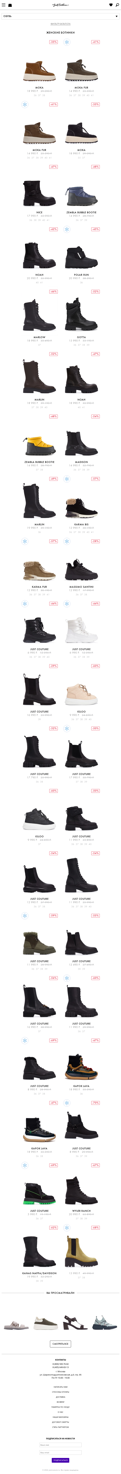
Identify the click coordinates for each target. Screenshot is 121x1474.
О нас (60, 1412)
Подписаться (60, 1460)
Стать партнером (60, 1427)
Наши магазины (60, 1417)
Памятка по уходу (60, 1407)
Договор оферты (60, 1422)
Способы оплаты (60, 1392)
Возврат (60, 1402)
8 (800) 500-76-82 (61, 1363)
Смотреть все (60, 1344)
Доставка (60, 1397)
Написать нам (60, 1387)
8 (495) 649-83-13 (61, 1367)
